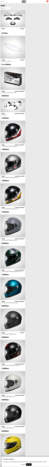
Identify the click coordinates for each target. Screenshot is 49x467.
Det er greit (29, 464)
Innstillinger (23, 464)
